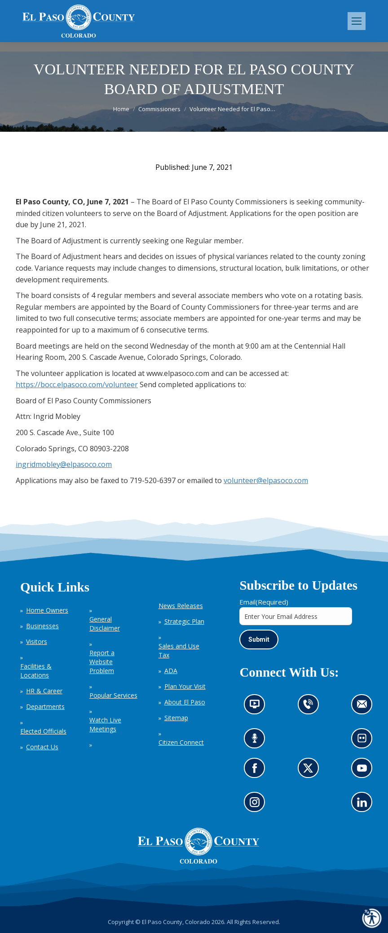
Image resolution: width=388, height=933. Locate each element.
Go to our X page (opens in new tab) (310, 771)
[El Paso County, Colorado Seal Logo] (198, 861)
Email (263, 601)
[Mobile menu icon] (357, 21)
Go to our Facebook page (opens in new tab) (257, 771)
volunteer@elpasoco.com (266, 480)
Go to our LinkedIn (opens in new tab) (364, 805)
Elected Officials (43, 731)
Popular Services (113, 695)
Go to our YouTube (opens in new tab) (364, 771)
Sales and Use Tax (179, 650)
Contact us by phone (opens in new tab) (310, 707)
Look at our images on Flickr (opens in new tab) (365, 741)
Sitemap (176, 717)
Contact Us (42, 747)
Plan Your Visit (185, 686)
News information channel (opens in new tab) (257, 707)
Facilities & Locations (36, 670)
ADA (170, 670)
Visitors (36, 641)
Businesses (42, 626)
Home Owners (47, 610)
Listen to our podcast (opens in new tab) (257, 741)
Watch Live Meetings (105, 724)
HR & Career (44, 691)
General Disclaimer (104, 623)
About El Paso (184, 702)
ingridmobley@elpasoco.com (64, 464)
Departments (45, 706)
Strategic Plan (184, 621)
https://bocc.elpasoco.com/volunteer (77, 384)
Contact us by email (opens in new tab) (365, 707)
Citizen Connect (181, 742)
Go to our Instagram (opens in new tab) (257, 805)
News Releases (181, 605)
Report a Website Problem (102, 661)
